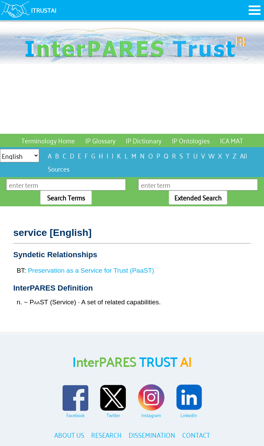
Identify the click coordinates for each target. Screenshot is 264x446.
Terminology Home (48, 140)
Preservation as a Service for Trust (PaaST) (91, 270)
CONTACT (196, 434)
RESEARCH (106, 434)
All (243, 155)
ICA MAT (231, 140)
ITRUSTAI (43, 9)
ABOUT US (69, 434)
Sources (58, 168)
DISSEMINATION (152, 434)
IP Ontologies (191, 140)
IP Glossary (100, 140)
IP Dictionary (144, 140)
